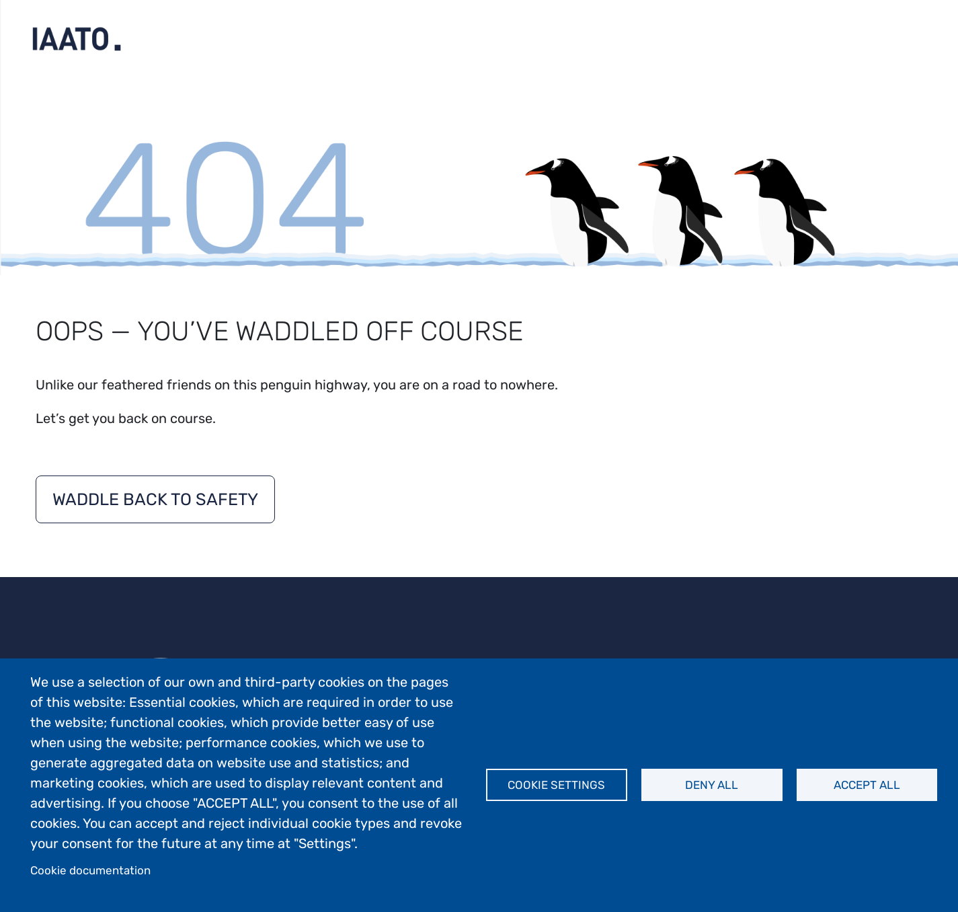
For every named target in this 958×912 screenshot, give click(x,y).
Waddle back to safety (155, 499)
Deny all (711, 785)
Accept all (867, 785)
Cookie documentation (90, 870)
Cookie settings (556, 785)
